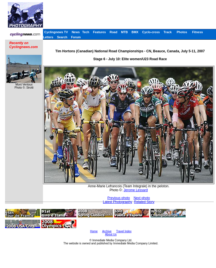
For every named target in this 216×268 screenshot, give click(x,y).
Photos (182, 32)
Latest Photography (117, 202)
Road (113, 32)
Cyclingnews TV (56, 32)
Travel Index (124, 231)
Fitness (197, 32)
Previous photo (118, 198)
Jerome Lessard (136, 190)
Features (99, 32)
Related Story (144, 202)
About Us (111, 234)
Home (94, 231)
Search (62, 37)
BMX (134, 32)
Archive (107, 231)
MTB (124, 32)
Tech (85, 32)
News (76, 32)
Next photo (142, 198)
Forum (76, 37)
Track (167, 32)
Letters (48, 37)
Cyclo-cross (151, 32)
